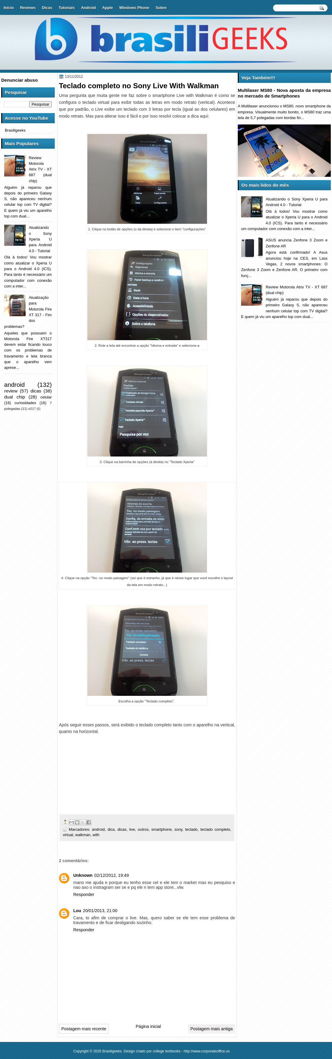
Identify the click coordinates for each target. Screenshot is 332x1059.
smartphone (161, 829)
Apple (107, 7)
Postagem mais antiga (212, 1028)
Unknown (82, 875)
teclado (191, 829)
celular (46, 397)
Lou (77, 910)
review (11, 390)
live (132, 829)
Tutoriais (67, 7)
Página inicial (148, 1026)
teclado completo (215, 829)
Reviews (28, 7)
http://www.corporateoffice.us (207, 1051)
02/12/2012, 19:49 (111, 875)
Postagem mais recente (83, 1028)
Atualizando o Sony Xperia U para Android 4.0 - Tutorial (40, 239)
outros (143, 829)
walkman (82, 835)
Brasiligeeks (15, 130)
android (98, 829)
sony (178, 829)
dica (111, 829)
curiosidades (25, 403)
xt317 (32, 408)
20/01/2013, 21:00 (100, 910)
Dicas (47, 7)
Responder (83, 894)
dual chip (14, 396)
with (95, 835)
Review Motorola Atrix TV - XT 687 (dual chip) (40, 169)
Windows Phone (134, 7)
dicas (122, 829)
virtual (68, 835)
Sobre (161, 7)
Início (9, 7)
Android (88, 7)
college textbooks (167, 1051)
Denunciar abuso (19, 80)
